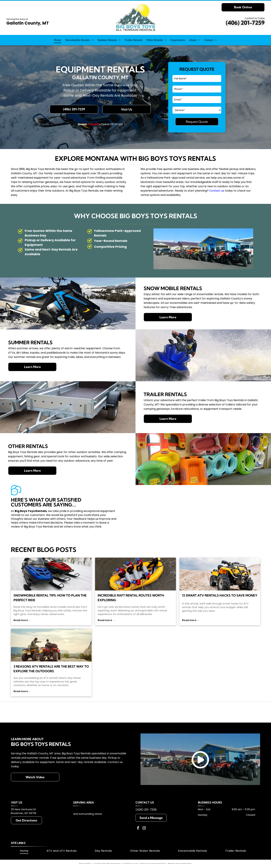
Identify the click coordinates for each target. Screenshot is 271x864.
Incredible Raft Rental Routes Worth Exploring (131, 597)
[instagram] (144, 828)
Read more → (22, 620)
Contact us (216, 191)
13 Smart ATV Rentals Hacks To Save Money (219, 595)
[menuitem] (57, 40)
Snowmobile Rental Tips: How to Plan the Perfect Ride (50, 597)
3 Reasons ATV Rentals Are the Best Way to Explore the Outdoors (51, 668)
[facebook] (138, 828)
